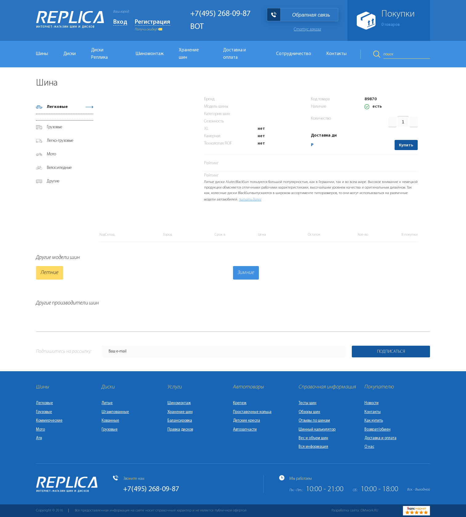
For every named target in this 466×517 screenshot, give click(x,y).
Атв (39, 438)
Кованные (110, 421)
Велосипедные (59, 167)
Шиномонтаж (149, 54)
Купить (406, 145)
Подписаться (391, 351)
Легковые (57, 107)
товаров (390, 24)
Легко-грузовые (60, 140)
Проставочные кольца (252, 412)
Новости (371, 403)
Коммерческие (49, 421)
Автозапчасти (245, 429)
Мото (51, 154)
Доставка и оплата (234, 54)
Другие (53, 181)
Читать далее (250, 199)
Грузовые (54, 127)
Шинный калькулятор (317, 429)
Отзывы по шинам (314, 421)
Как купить (373, 421)
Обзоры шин (309, 412)
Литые (107, 403)
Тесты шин (307, 403)
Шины (42, 54)
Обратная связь (311, 15)
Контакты (337, 54)
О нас (369, 447)
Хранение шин (189, 54)
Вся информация (313, 447)
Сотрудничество (293, 54)
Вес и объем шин (313, 438)
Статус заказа (307, 29)
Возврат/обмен (377, 429)
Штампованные (115, 412)
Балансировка (179, 421)
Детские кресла (246, 421)
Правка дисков (180, 429)
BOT (197, 27)
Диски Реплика (99, 54)
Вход (120, 22)
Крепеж (240, 403)
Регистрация (152, 22)
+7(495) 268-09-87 (220, 14)
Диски (69, 54)
